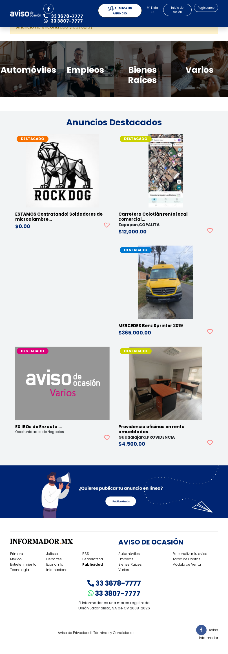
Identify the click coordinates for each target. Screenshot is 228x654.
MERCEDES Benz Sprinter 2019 (150, 326)
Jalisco (52, 553)
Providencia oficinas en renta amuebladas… (151, 429)
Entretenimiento (23, 564)
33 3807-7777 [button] (63, 21)
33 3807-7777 (114, 593)
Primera (16, 553)
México (16, 559)
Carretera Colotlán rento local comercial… (153, 216)
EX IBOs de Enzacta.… (38, 427)
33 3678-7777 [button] (63, 16)
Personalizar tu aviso (189, 553)
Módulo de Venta (186, 564)
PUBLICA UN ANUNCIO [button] (120, 11)
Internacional (57, 569)
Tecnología (19, 569)
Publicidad (92, 564)
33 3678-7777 (114, 583)
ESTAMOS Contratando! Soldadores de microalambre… (59, 216)
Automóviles (129, 553)
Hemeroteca (92, 559)
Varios (123, 569)
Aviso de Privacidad (74, 632)
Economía (54, 564)
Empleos (125, 559)
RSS (85, 553)
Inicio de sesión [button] (177, 10)
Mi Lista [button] (152, 9)
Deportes (54, 559)
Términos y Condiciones (113, 632)
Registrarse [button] (206, 8)
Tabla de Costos (186, 559)
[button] (48, 9)
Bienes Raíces (130, 564)
